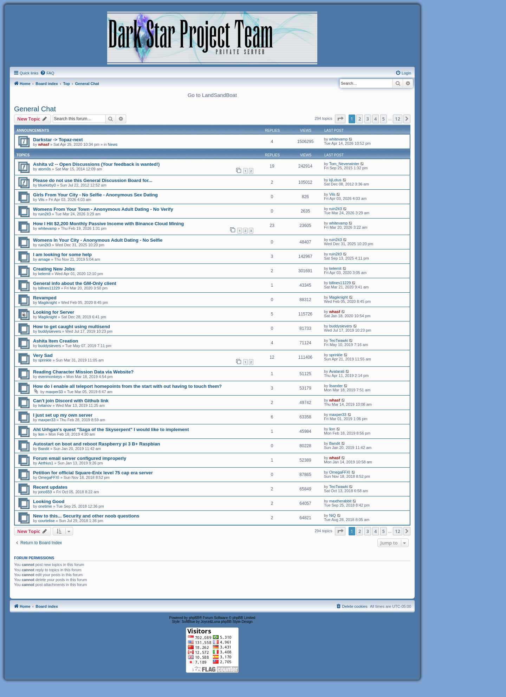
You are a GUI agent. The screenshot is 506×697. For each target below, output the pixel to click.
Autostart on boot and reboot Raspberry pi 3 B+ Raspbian (96, 444)
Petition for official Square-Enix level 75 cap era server (93, 472)
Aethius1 (45, 463)
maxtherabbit (340, 501)
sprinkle (45, 360)
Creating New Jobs (54, 269)
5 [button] (383, 119)
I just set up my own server (62, 415)
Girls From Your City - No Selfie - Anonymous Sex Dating (95, 194)
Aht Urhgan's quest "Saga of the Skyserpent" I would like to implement (111, 429)
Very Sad (43, 355)
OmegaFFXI (48, 477)
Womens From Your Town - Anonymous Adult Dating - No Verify (103, 209)
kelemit (44, 274)
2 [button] (359, 119)
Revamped (45, 297)
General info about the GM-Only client (74, 283)
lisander (336, 386)
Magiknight (47, 302)
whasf (43, 144)
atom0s (44, 169)
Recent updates (50, 487)
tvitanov (45, 405)
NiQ (332, 515)
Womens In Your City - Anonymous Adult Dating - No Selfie (97, 240)
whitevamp (338, 139)
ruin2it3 (44, 214)
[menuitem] (47, 73)
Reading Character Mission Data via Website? (83, 371)
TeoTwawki (338, 340)
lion (41, 434)
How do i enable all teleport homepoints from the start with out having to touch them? (127, 386)
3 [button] (367, 119)
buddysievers (49, 331)
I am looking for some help (62, 254)
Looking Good (48, 501)
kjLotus (335, 180)
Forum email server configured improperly (79, 458)
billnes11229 (49, 288)
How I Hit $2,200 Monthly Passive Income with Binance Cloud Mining (108, 223)
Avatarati (336, 371)
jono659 (45, 492)
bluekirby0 (47, 185)
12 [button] (397, 119)
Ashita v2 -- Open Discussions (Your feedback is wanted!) (96, 164)
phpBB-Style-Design (237, 622)
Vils (41, 199)
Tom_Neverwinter (344, 164)
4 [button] (375, 119)
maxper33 (54, 392)
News (113, 144)
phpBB (194, 618)
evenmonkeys (50, 376)
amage (44, 259)
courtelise (46, 521)
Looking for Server (53, 312)
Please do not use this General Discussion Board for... (92, 180)
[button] (340, 119)
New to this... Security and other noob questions (86, 516)
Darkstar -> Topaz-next (58, 139)
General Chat (35, 109)
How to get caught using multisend (71, 326)
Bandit (43, 449)
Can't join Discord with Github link (71, 400)
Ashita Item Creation (55, 341)
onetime (45, 506)
